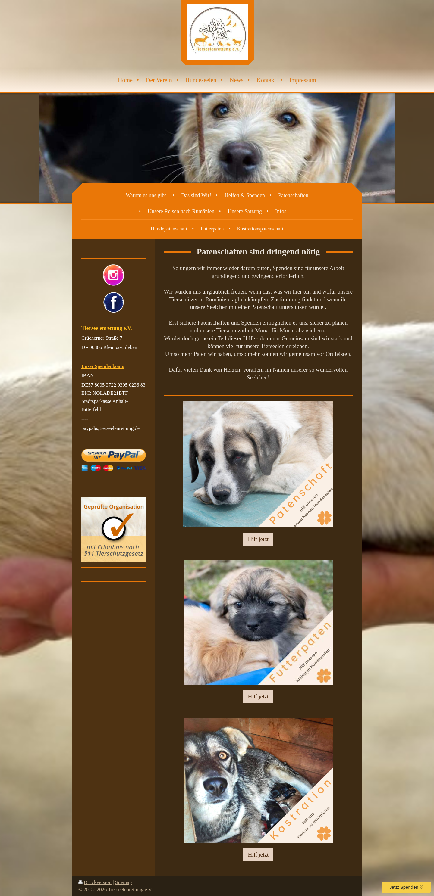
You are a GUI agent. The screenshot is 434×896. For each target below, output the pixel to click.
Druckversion (95, 882)
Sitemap (123, 882)
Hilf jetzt (258, 539)
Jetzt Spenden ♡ (406, 887)
